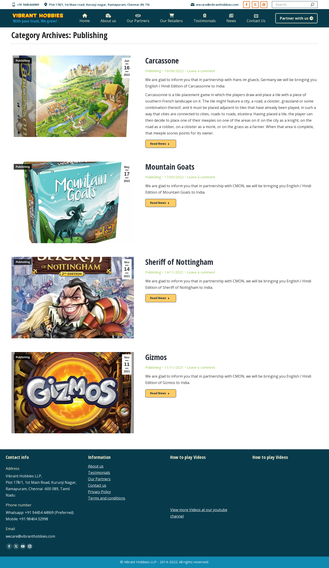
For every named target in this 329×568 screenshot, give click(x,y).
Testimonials (99, 472)
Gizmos (156, 357)
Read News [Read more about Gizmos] (160, 393)
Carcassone (162, 60)
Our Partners (99, 478)
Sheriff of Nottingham (179, 262)
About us (95, 466)
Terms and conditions (106, 498)
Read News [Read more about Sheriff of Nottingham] (160, 298)
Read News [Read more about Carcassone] (160, 144)
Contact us (97, 485)
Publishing (23, 60)
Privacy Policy (99, 491)
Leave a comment (201, 70)
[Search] (295, 4)
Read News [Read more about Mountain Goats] (160, 203)
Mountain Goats (169, 166)
